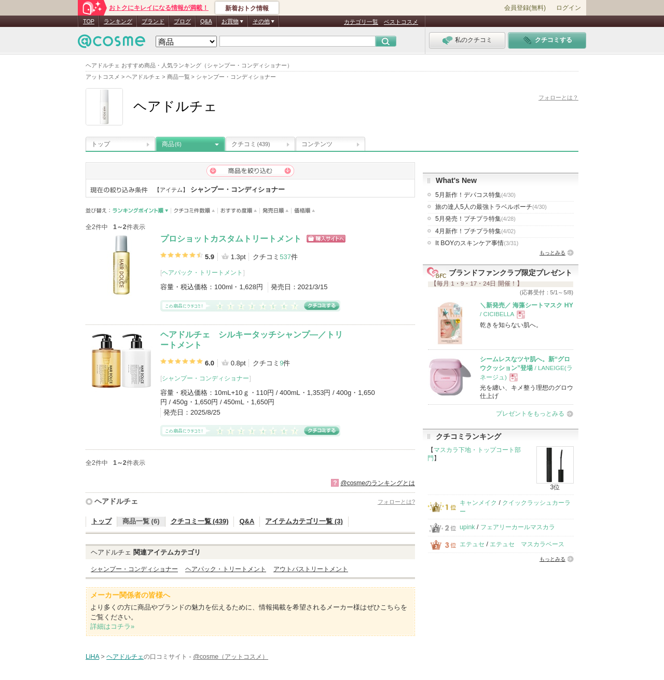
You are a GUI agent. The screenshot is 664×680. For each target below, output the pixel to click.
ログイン (568, 7)
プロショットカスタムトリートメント (230, 238)
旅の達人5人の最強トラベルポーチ (491, 206)
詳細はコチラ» (112, 626)
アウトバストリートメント (310, 569)
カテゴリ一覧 (361, 22)
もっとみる (552, 253)
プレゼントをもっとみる (530, 413)
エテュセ (472, 544)
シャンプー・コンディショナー (205, 378)
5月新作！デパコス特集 (475, 195)
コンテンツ (317, 144)
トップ (100, 144)
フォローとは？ (558, 97)
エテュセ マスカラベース (527, 544)
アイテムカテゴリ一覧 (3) (304, 521)
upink (467, 527)
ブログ (182, 21)
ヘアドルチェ (116, 501)
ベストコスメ (401, 22)
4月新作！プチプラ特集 (475, 231)
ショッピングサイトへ (326, 239)
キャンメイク (478, 502)
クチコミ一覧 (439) (200, 521)
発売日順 (276, 211)
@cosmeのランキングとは (377, 483)
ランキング (118, 21)
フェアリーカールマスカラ (517, 527)
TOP (88, 21)
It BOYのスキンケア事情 (476, 243)
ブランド (153, 21)
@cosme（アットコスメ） (230, 656)
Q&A (206, 21)
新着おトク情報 (247, 8)
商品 (172, 144)
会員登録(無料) (525, 7)
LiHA (92, 656)
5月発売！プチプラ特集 (475, 218)
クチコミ (250, 144)
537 (285, 257)
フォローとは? (396, 502)
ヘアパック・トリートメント (202, 272)
